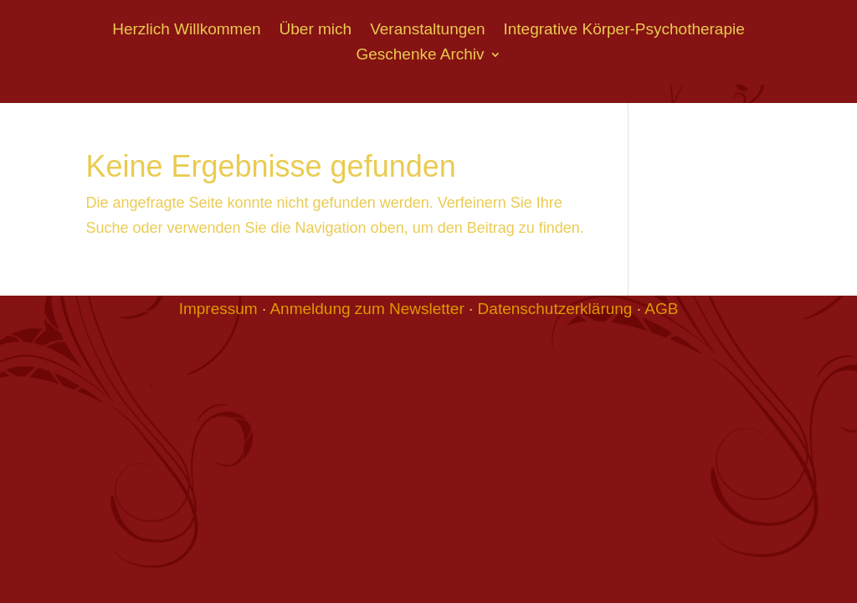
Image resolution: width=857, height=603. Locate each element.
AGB (661, 308)
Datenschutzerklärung (555, 308)
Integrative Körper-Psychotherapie (623, 30)
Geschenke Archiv (420, 56)
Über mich (316, 30)
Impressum (218, 308)
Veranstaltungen (427, 30)
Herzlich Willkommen (186, 30)
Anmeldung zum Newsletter (366, 308)
